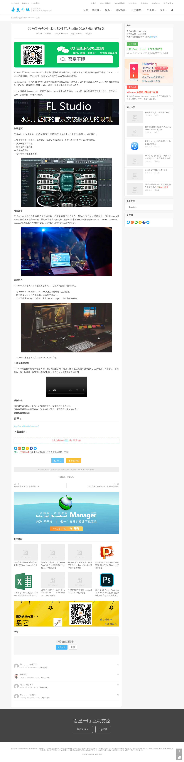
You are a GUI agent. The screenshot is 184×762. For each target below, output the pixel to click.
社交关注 (167, 3)
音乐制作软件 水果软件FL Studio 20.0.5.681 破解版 (66, 29)
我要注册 (25, 3)
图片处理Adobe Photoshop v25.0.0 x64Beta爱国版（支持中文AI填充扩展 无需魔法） (107, 592)
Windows (31, 18)
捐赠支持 (156, 3)
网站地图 (98, 754)
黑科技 (95, 10)
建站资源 (121, 10)
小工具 (150, 10)
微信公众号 (83, 729)
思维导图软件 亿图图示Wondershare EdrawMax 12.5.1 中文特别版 (53, 592)
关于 (162, 10)
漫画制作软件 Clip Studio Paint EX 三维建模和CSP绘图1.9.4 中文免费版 (53, 565)
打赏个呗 (74, 461)
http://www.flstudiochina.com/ (26, 426)
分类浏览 (136, 10)
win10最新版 (105, 3)
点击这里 (153, 37)
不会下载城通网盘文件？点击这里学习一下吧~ (49, 452)
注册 (73, 647)
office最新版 (120, 3)
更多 (69, 477)
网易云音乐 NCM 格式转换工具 (27, 487)
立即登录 (61, 647)
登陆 (66, 440)
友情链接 (132, 3)
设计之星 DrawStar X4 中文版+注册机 (103, 487)
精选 (107, 10)
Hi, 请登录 (15, 3)
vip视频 (103, 729)
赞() (57, 461)
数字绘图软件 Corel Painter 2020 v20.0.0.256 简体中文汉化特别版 (107, 565)
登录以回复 (44, 667)
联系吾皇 (144, 3)
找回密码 (35, 3)
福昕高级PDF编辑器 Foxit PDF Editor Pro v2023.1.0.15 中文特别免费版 (80, 565)
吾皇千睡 (20, 9)
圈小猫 (93, 3)
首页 (85, 10)
